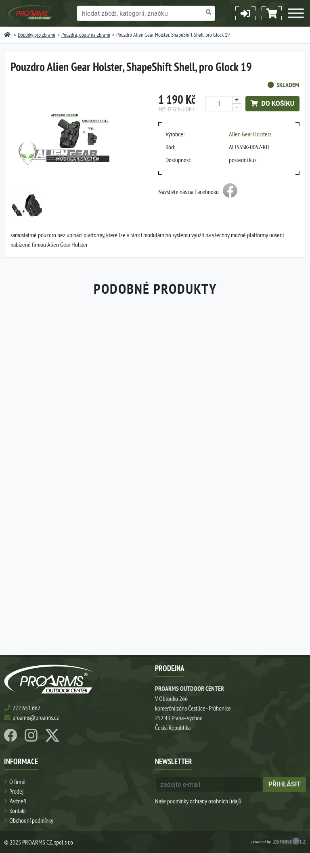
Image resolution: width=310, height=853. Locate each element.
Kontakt (17, 811)
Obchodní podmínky (31, 820)
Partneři (17, 801)
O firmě (17, 782)
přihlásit (284, 784)
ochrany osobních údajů (215, 801)
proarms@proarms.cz (36, 717)
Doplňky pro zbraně (36, 34)
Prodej (16, 791)
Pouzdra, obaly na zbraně (85, 34)
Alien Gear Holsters (250, 134)
